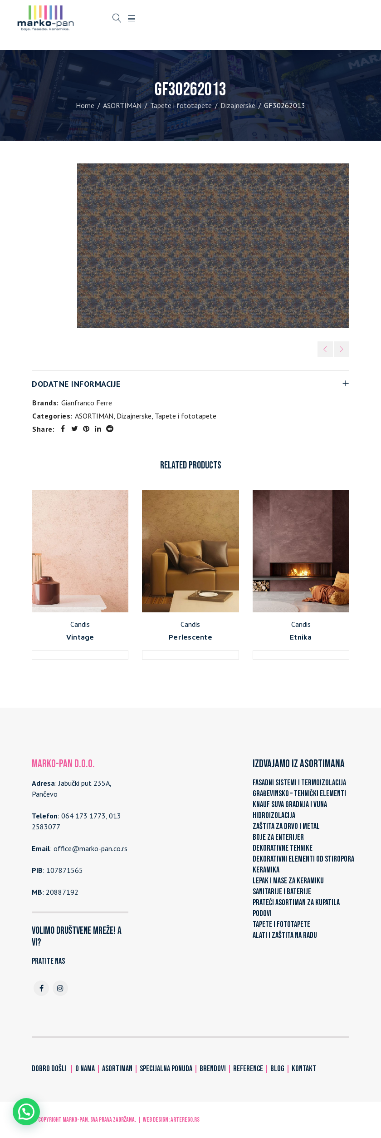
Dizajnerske (237, 105)
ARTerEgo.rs (185, 1119)
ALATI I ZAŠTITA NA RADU (285, 935)
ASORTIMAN (122, 105)
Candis (80, 624)
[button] (26, 1111)
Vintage (80, 637)
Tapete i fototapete (181, 105)
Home (85, 105)
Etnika (301, 637)
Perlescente (190, 637)
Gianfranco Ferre (86, 402)
